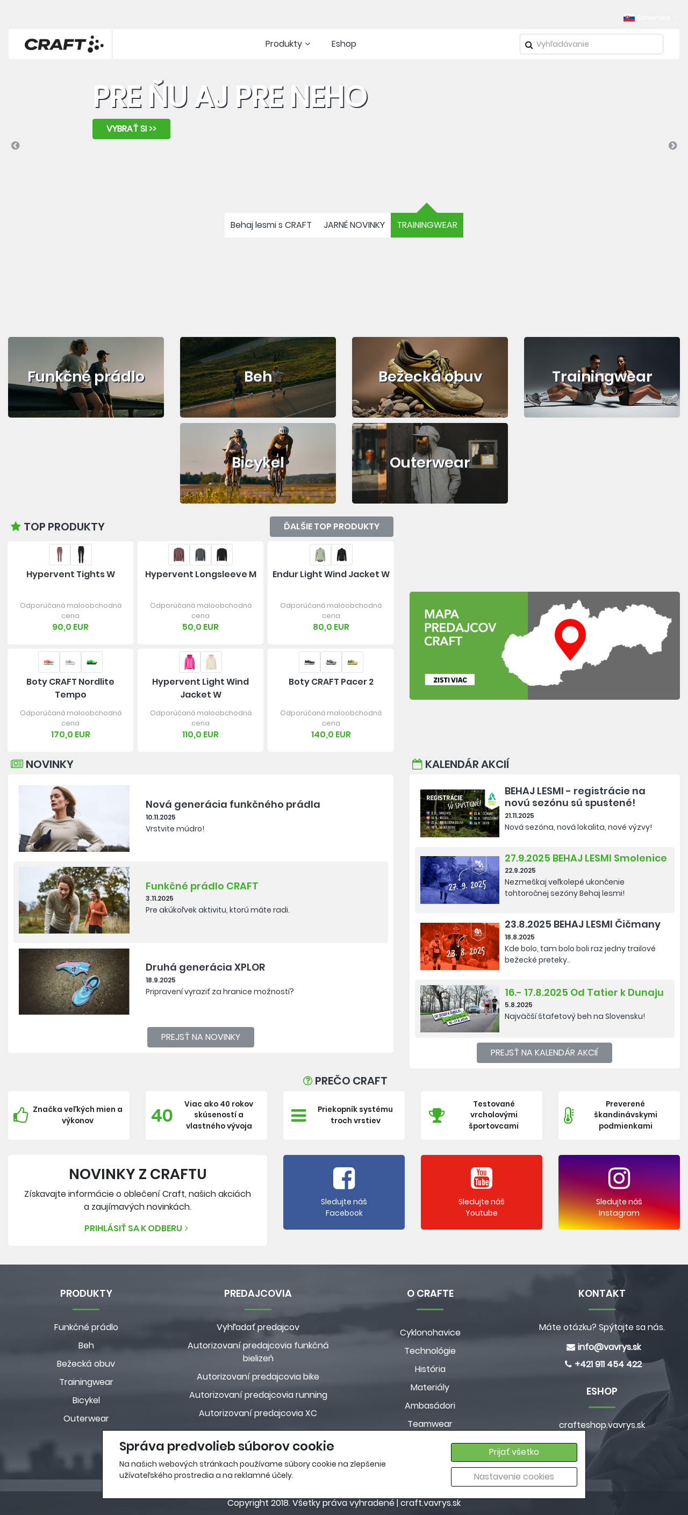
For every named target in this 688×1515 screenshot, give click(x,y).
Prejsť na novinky (200, 1037)
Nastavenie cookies (514, 1476)
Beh (86, 1345)
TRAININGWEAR (427, 225)
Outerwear (86, 1418)
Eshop (344, 44)
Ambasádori (430, 1405)
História (430, 1369)
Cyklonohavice (430, 1332)
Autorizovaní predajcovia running (258, 1395)
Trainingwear (86, 1382)
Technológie (430, 1351)
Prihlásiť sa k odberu (137, 1228)
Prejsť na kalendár (544, 1052)
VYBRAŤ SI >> (131, 129)
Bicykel (86, 1400)
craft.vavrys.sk (430, 1503)
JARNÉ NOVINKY (354, 225)
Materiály (430, 1387)
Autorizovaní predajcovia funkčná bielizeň (258, 1352)
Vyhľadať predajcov (258, 1327)
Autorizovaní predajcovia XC (258, 1413)
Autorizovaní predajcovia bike (258, 1376)
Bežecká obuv (86, 1364)
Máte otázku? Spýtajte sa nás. (602, 1327)
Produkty (289, 44)
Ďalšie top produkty (331, 526)
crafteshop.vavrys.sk (602, 1425)
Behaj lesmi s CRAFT (271, 225)
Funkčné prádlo (86, 1327)
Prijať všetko (514, 1452)
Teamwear (430, 1424)
